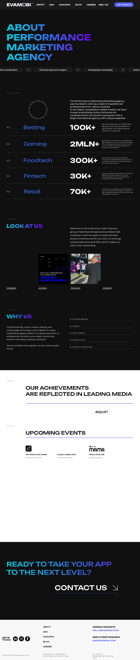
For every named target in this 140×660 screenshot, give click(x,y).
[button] (123, 4)
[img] (60, 411)
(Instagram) (12, 288)
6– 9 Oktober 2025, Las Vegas (65, 457)
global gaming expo (66, 455)
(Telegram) (107, 288)
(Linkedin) (43, 288)
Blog (46, 642)
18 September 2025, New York (34, 457)
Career (47, 647)
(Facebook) (75, 288)
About (47, 627)
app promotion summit (36, 455)
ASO (45, 632)
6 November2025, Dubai (96, 457)
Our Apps (48, 637)
